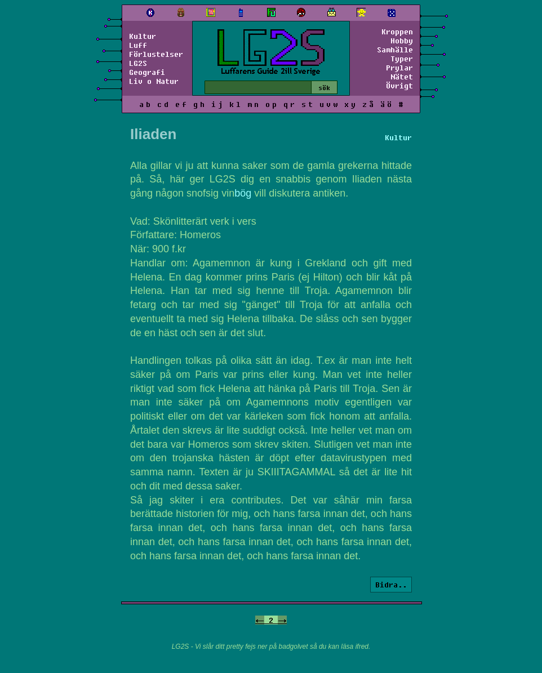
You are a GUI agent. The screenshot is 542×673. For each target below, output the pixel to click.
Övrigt (399, 85)
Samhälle (395, 49)
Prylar (399, 67)
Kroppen (397, 31)
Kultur (142, 36)
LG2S (138, 63)
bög (242, 193)
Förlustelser (156, 54)
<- (259, 620)
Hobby (401, 40)
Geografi (147, 72)
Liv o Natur (154, 81)
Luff (138, 45)
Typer (401, 58)
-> (282, 620)
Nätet (401, 76)
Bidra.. (391, 584)
